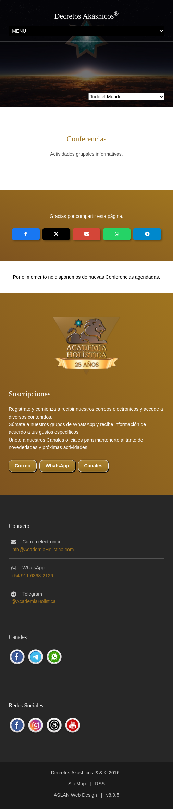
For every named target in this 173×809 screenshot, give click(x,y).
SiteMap (77, 783)
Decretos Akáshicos (84, 16)
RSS (100, 783)
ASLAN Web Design (75, 795)
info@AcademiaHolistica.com (42, 549)
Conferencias (86, 138)
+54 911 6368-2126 (32, 575)
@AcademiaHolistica (33, 601)
